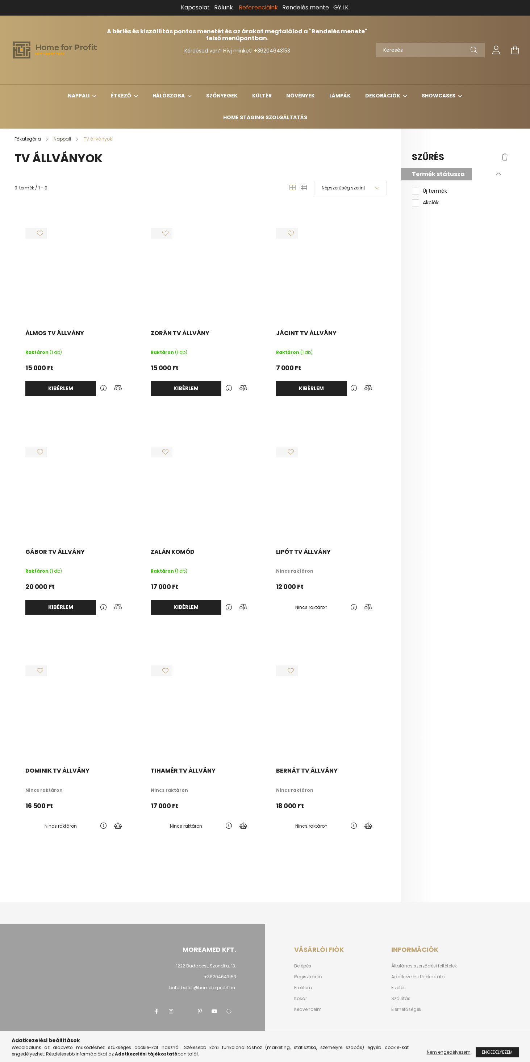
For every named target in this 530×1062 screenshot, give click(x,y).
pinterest (200, 1011)
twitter (185, 1011)
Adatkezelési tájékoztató (418, 976)
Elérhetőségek (406, 1009)
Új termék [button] (435, 191)
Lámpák (340, 95)
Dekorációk (383, 95)
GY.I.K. (341, 7)
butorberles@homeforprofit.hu (202, 987)
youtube (214, 1011)
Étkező (121, 95)
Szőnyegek (222, 95)
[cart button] (515, 50)
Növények (300, 95)
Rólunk (223, 7)
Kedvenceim (308, 1009)
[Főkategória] (28, 139)
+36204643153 (272, 50)
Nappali (79, 95)
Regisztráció (308, 976)
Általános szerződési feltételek (424, 966)
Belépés (302, 966)
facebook (156, 1011)
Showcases (439, 95)
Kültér (262, 95)
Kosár (300, 998)
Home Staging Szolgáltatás (265, 117)
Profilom (303, 987)
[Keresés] (430, 50)
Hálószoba (169, 95)
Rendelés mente (305, 7)
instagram (171, 1011)
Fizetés (398, 987)
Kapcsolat (195, 7)
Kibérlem (60, 388)
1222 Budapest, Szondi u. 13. (206, 966)
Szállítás (400, 998)
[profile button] (496, 50)
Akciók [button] (431, 202)
